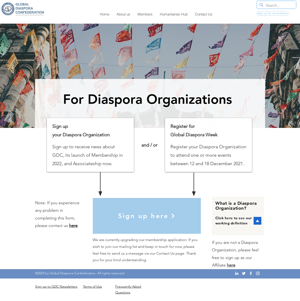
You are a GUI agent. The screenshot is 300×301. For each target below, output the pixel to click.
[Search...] (276, 5)
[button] (147, 99)
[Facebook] (250, 273)
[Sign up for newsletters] (273, 13)
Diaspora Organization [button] (86, 134)
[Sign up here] (147, 216)
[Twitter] (243, 273)
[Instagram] (257, 273)
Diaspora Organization (222, 146)
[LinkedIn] (236, 273)
